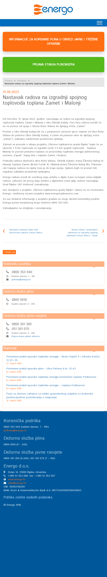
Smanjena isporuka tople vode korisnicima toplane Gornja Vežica (25, 231)
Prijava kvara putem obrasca (25, 336)
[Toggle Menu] (99, 22)
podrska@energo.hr (21, 279)
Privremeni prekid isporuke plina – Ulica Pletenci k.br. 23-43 (41, 368)
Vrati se (9, 252)
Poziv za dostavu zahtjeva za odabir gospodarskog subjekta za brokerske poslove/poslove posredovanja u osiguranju (49, 395)
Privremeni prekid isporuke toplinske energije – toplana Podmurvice (45, 385)
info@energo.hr (17, 483)
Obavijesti (21, 80)
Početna (8, 80)
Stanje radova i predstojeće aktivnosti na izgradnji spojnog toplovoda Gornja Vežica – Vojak (82, 232)
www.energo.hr (16, 479)
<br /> (53, 537)
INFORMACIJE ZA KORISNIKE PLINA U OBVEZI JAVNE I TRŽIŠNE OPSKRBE (53, 41)
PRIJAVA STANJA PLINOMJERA (54, 64)
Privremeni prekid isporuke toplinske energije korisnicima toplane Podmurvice (51, 377)
